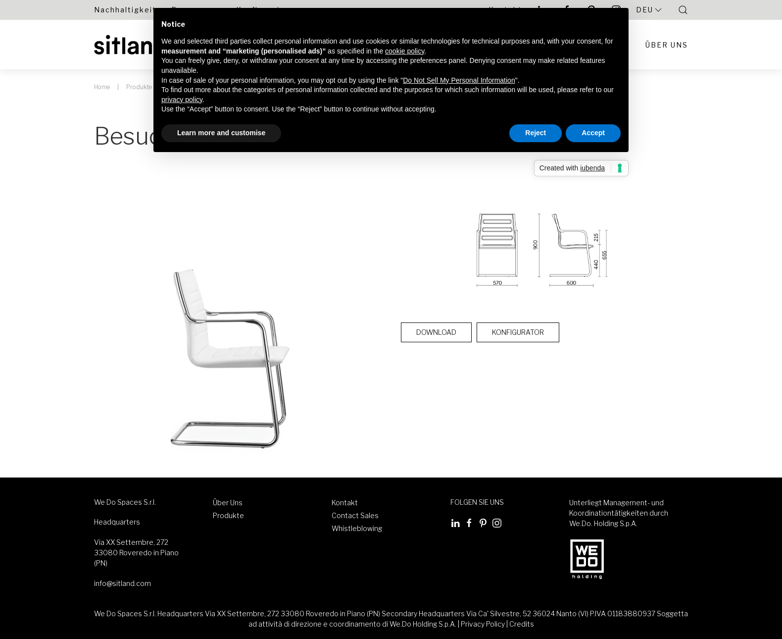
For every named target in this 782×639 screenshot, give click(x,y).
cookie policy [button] (404, 51)
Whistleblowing (357, 528)
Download (436, 332)
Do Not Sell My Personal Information (459, 80)
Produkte (139, 87)
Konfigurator (518, 332)
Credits (521, 624)
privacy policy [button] (181, 100)
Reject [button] (535, 133)
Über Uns (666, 45)
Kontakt (345, 502)
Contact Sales (355, 515)
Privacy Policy (483, 624)
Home (102, 87)
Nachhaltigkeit (125, 9)
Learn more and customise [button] (221, 133)
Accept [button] (593, 133)
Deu (649, 10)
